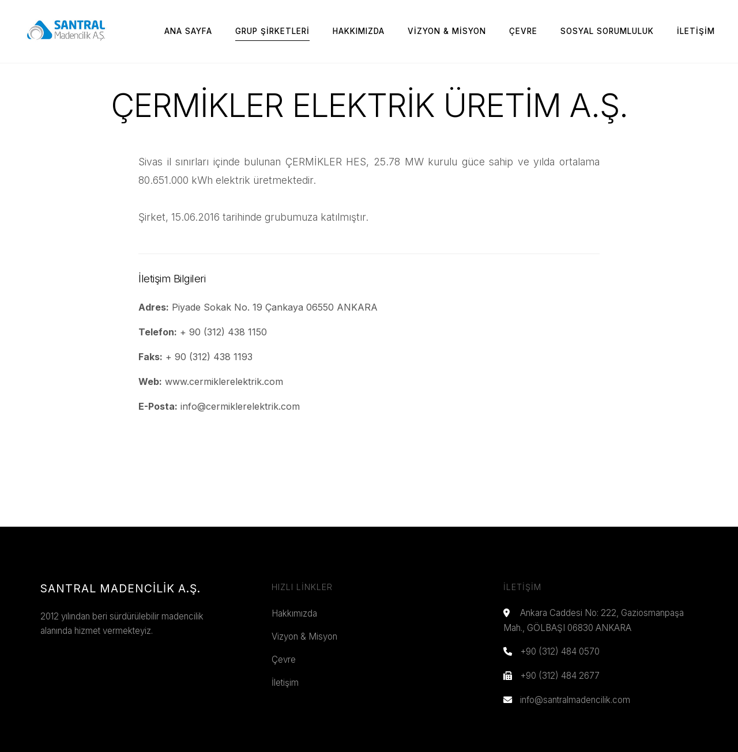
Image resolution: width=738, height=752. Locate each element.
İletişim (696, 31)
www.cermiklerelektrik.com (224, 381)
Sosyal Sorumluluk (607, 31)
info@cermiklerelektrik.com (240, 406)
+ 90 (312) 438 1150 (223, 332)
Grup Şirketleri (272, 31)
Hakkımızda (359, 31)
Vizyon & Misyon (447, 31)
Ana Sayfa (188, 31)
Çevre (523, 31)
